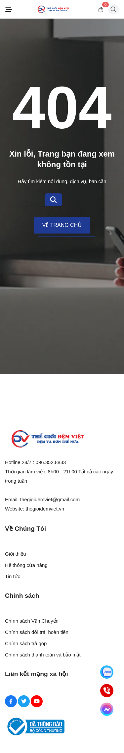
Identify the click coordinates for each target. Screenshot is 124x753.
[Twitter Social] (24, 701)
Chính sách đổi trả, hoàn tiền (36, 632)
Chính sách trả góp (26, 643)
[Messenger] (107, 709)
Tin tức (12, 576)
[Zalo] (107, 672)
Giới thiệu (15, 554)
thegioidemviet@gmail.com (50, 499)
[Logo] (53, 9)
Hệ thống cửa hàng (26, 565)
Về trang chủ (62, 225)
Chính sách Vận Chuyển (32, 621)
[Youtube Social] (37, 701)
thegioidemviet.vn (44, 509)
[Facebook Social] (11, 701)
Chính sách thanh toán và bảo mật (43, 654)
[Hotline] (107, 691)
